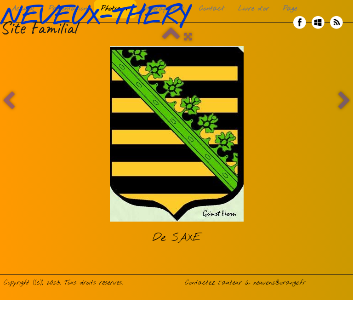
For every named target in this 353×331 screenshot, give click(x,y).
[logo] (97, 22)
